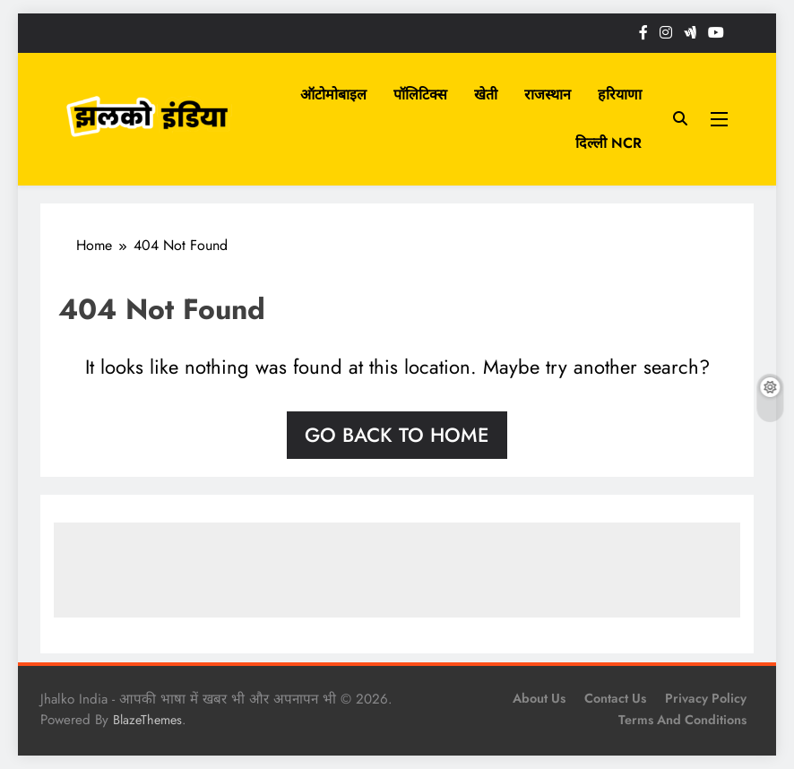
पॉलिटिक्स (420, 94)
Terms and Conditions (682, 720)
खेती (485, 94)
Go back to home (397, 434)
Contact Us (615, 698)
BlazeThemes (147, 720)
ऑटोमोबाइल (333, 94)
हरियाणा (620, 94)
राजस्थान (547, 94)
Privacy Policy (706, 698)
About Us (539, 698)
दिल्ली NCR (608, 143)
